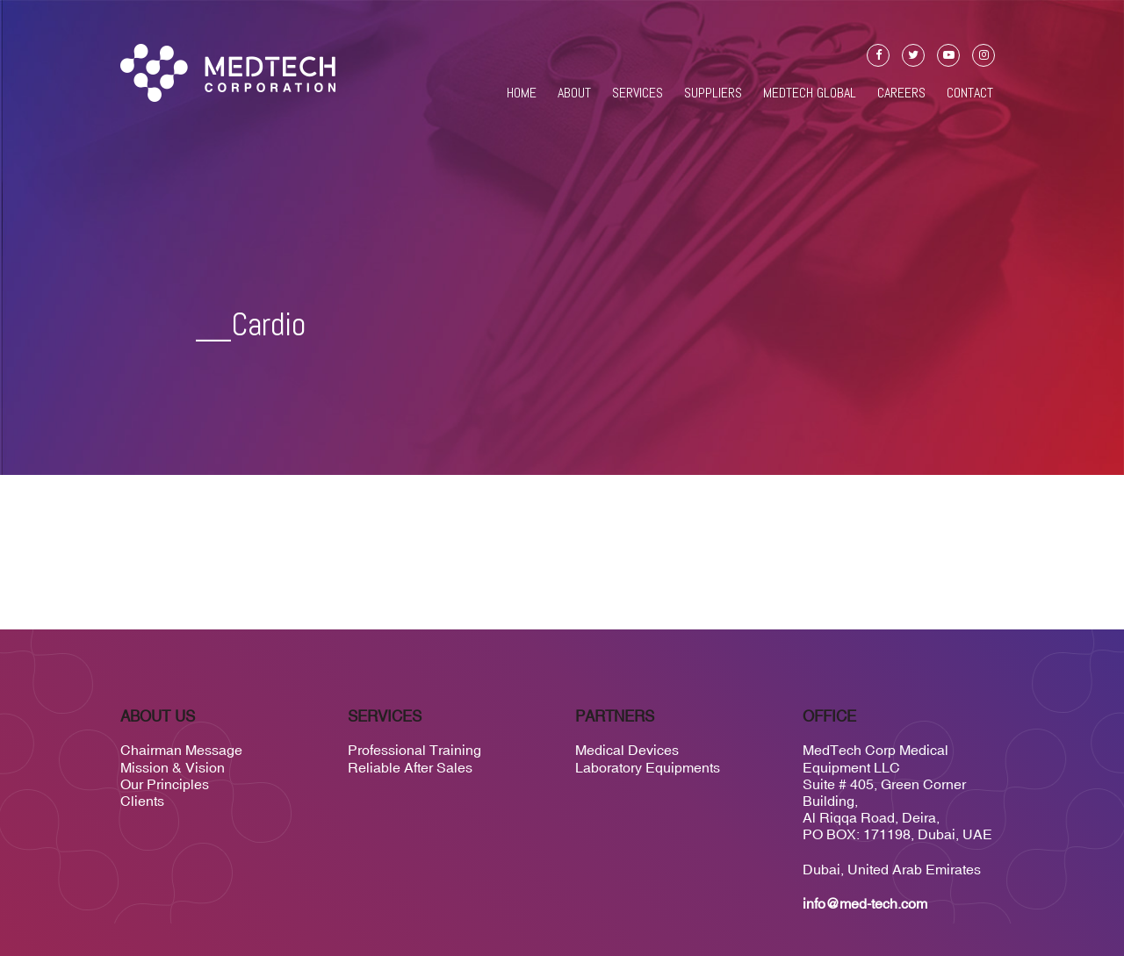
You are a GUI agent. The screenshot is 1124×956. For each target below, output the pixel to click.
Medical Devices (627, 750)
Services (637, 93)
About (574, 93)
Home (522, 93)
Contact (970, 93)
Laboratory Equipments (647, 767)
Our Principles (164, 784)
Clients (142, 801)
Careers (901, 93)
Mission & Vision (172, 767)
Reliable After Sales (410, 767)
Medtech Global (809, 93)
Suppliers (713, 93)
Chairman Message (181, 750)
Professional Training (414, 750)
